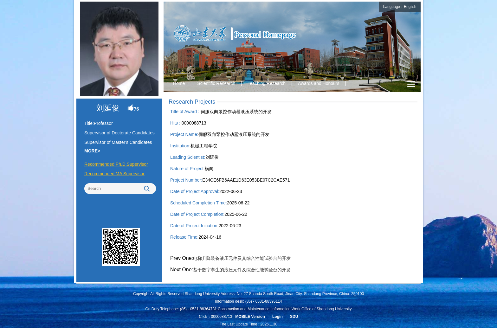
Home (179, 83)
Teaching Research (267, 83)
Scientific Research (216, 83)
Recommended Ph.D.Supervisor (116, 164)
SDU (294, 316)
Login (277, 316)
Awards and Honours (318, 83)
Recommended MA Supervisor (114, 173)
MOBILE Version (250, 316)
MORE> (92, 150)
